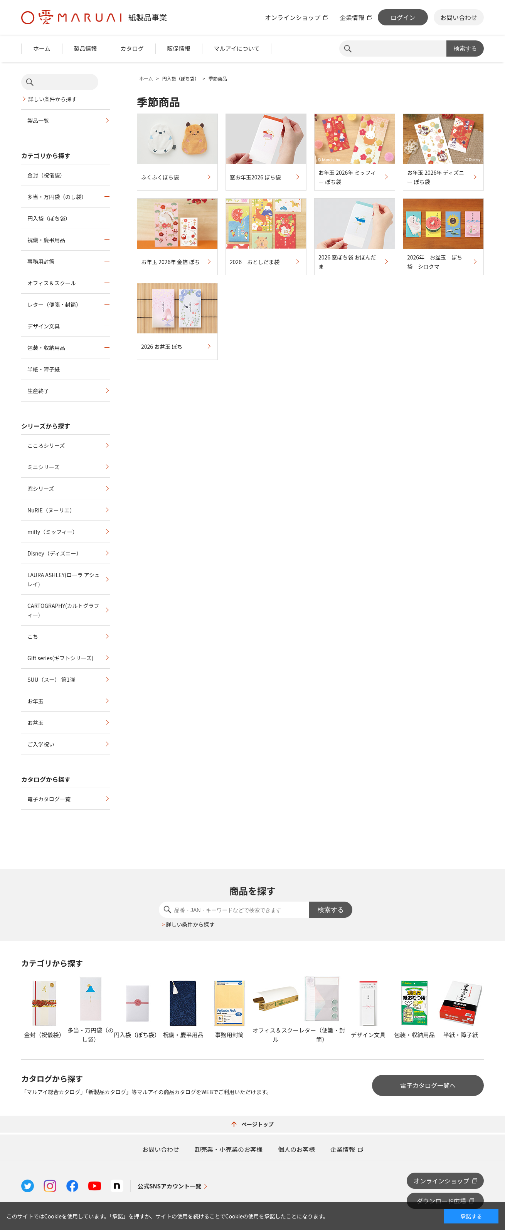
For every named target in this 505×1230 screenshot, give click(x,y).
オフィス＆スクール (51, 283)
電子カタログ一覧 (49, 799)
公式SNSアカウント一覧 (169, 1186)
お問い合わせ (458, 17)
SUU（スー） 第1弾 (51, 679)
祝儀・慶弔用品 (46, 240)
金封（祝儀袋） (46, 175)
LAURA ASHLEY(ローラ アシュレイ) (63, 579)
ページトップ (252, 1124)
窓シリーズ (40, 488)
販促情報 (178, 48)
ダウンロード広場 (441, 1200)
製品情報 (85, 48)
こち (32, 636)
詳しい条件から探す (52, 99)
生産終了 (38, 391)
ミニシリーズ (43, 467)
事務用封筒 (40, 261)
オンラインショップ (292, 17)
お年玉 (35, 701)
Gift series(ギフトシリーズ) (60, 658)
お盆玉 (35, 722)
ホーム (41, 48)
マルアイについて (237, 48)
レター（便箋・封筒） (54, 304)
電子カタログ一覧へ (428, 1085)
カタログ (132, 48)
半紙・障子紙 (43, 369)
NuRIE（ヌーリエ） (51, 510)
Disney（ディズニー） (54, 553)
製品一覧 (38, 120)
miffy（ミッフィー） (52, 532)
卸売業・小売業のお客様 (229, 1149)
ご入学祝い (40, 744)
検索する (465, 48)
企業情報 (352, 17)
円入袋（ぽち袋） (49, 218)
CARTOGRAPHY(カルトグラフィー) (63, 610)
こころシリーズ (46, 445)
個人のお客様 (296, 1149)
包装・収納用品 (46, 347)
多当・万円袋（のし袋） (57, 197)
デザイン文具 (43, 326)
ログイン (403, 17)
